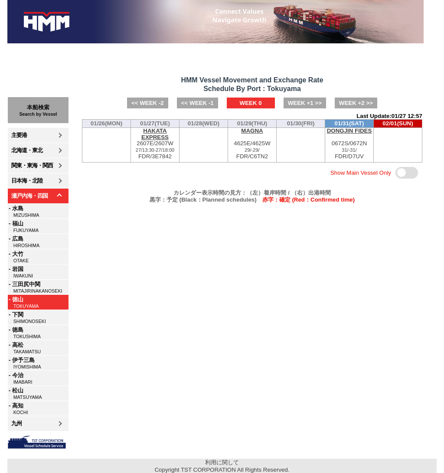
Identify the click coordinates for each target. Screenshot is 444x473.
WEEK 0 (251, 103)
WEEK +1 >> (305, 103)
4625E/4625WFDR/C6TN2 (252, 144)
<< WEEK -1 (197, 103)
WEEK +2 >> (356, 103)
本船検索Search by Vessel (38, 110)
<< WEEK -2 (147, 103)
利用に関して (222, 462)
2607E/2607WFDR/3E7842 (155, 144)
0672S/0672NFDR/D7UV (349, 144)
